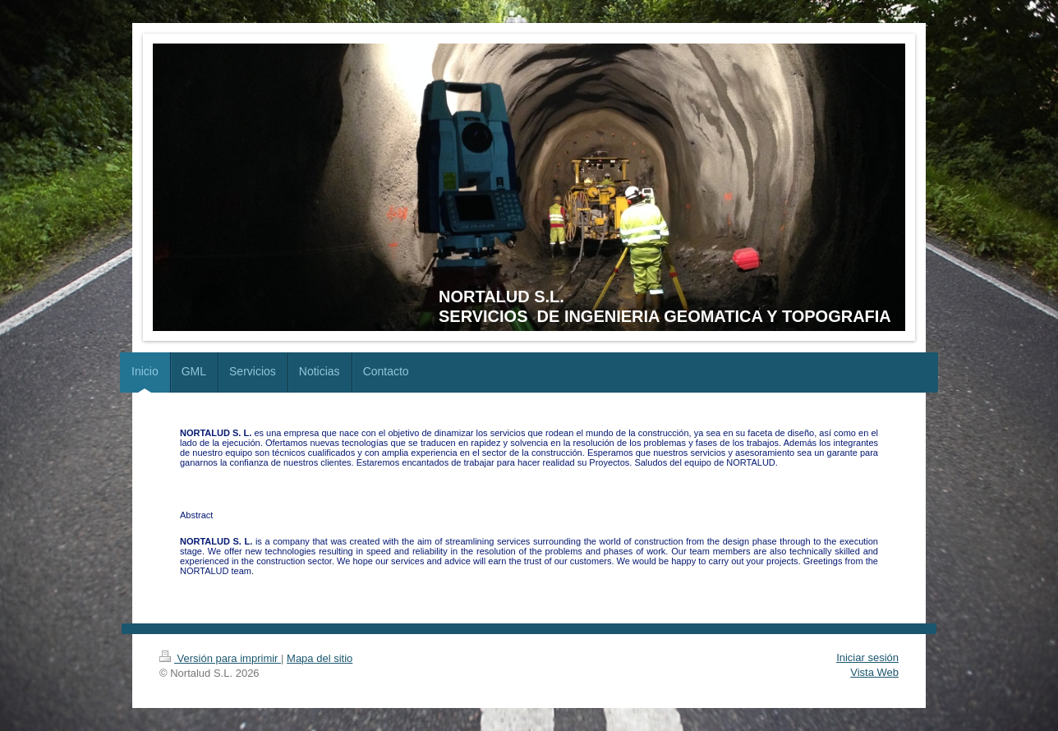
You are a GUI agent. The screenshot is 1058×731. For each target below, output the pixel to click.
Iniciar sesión (867, 657)
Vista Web (874, 672)
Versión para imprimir (220, 658)
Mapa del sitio (319, 658)
